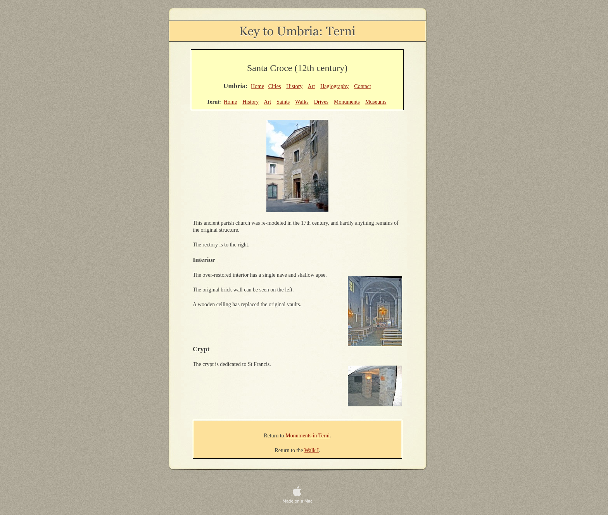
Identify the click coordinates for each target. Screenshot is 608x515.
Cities (274, 86)
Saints (283, 102)
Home (257, 86)
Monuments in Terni (307, 436)
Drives (321, 102)
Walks (302, 102)
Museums (375, 102)
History (294, 86)
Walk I (311, 450)
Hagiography (334, 86)
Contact (362, 86)
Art (311, 86)
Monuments (347, 102)
